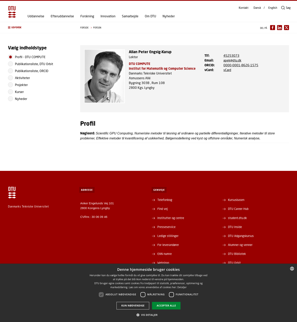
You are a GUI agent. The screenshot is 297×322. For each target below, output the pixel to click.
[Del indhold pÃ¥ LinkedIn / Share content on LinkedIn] (279, 27)
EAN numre (164, 253)
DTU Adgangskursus (241, 236)
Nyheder (169, 16)
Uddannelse (36, 16)
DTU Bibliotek (237, 253)
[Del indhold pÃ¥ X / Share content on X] (286, 27)
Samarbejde (130, 16)
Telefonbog (164, 200)
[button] (40, 27)
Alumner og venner (240, 245)
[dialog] (148, 293)
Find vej (162, 208)
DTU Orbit (234, 262)
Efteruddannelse (62, 16)
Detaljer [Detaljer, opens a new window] (182, 287)
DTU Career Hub (238, 208)
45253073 (231, 55)
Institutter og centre (170, 218)
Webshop (163, 262)
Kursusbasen (236, 200)
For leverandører (168, 245)
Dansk (257, 7)
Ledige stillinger (168, 236)
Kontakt (243, 7)
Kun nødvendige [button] (132, 305)
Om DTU (150, 16)
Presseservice (166, 227)
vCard (227, 70)
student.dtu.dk (237, 218)
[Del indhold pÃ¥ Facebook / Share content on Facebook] (272, 27)
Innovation (108, 16)
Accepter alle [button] (166, 305)
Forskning (87, 16)
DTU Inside (235, 227)
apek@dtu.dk (232, 60)
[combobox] (292, 269)
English (272, 7)
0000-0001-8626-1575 (240, 65)
